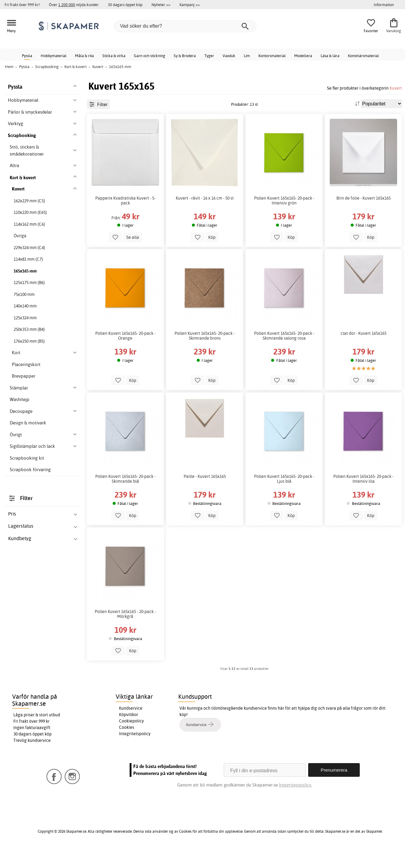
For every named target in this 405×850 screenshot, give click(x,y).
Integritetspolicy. (295, 785)
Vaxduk (229, 55)
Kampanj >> (189, 4)
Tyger (209, 55)
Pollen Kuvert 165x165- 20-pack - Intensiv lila (363, 479)
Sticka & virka (113, 55)
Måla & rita (84, 55)
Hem (9, 66)
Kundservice (130, 708)
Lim (247, 55)
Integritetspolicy (135, 733)
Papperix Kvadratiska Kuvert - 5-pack (125, 200)
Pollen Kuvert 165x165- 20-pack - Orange (125, 336)
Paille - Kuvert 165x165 (205, 476)
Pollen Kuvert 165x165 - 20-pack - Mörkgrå (125, 614)
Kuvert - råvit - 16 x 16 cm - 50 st (205, 198)
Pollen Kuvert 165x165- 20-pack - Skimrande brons (205, 336)
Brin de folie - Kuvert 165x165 (363, 198)
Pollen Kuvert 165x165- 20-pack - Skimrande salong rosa (284, 336)
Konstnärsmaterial (363, 55)
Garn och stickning (149, 55)
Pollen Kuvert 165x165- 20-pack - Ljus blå (284, 479)
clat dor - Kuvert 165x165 (363, 333)
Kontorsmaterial (272, 55)
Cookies (126, 727)
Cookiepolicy (131, 721)
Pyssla (27, 55)
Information (384, 4)
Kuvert (396, 88)
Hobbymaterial (53, 55)
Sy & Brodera (185, 55)
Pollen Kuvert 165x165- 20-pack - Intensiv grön (284, 200)
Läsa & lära (330, 55)
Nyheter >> (160, 4)
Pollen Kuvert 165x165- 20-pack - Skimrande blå (125, 479)
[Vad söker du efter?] (185, 26)
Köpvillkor (128, 714)
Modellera (303, 55)
